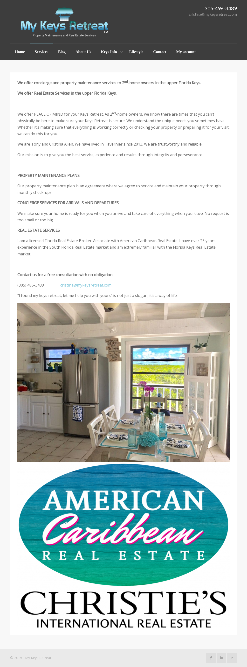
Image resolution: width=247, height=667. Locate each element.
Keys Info (109, 52)
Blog (62, 52)
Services (41, 52)
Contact (159, 52)
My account (186, 52)
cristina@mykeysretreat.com (213, 14)
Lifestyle (136, 52)
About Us (83, 52)
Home (20, 52)
